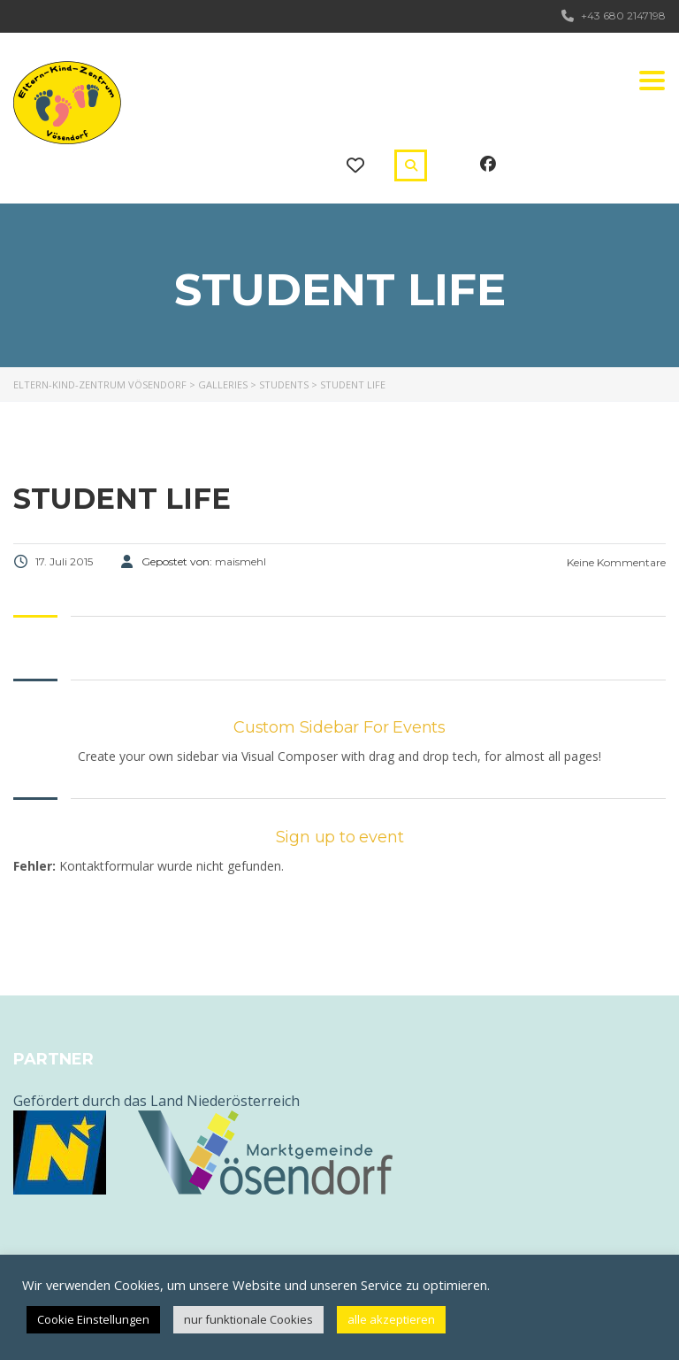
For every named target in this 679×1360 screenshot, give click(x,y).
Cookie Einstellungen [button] (93, 1319)
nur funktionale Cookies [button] (248, 1319)
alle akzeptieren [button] (391, 1319)
